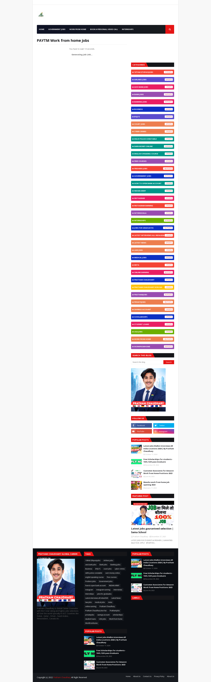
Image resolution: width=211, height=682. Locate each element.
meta (153, 265)
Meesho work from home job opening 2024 (156, 483)
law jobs (153, 250)
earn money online (153, 146)
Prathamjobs (153, 294)
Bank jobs (153, 94)
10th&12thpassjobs (153, 72)
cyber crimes (153, 131)
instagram (153, 198)
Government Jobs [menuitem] (56, 29)
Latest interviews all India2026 (153, 235)
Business (153, 109)
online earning (153, 272)
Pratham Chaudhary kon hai (153, 287)
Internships (153, 220)
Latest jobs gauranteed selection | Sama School (152, 530)
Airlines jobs (153, 79)
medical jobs (153, 257)
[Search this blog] (147, 362)
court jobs (153, 124)
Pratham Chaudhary (153, 280)
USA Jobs (153, 331)
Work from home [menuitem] (77, 29)
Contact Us (147, 676)
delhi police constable (153, 139)
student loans (153, 324)
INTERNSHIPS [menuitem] (127, 29)
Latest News (153, 242)
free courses (153, 161)
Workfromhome (153, 346)
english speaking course (153, 153)
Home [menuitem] (41, 29)
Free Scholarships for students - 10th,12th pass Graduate (158, 460)
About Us (136, 676)
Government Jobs (153, 176)
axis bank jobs (153, 87)
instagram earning (153, 205)
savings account (153, 309)
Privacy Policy (159, 676)
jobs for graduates (153, 228)
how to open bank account (153, 183)
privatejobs (153, 302)
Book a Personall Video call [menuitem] (104, 29)
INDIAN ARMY (153, 191)
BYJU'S (153, 116)
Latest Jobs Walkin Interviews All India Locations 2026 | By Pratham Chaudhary (158, 448)
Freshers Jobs (153, 168)
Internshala (153, 213)
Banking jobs (153, 102)
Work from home (153, 339)
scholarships (153, 317)
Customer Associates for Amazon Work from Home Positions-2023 (158, 472)
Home (128, 676)
